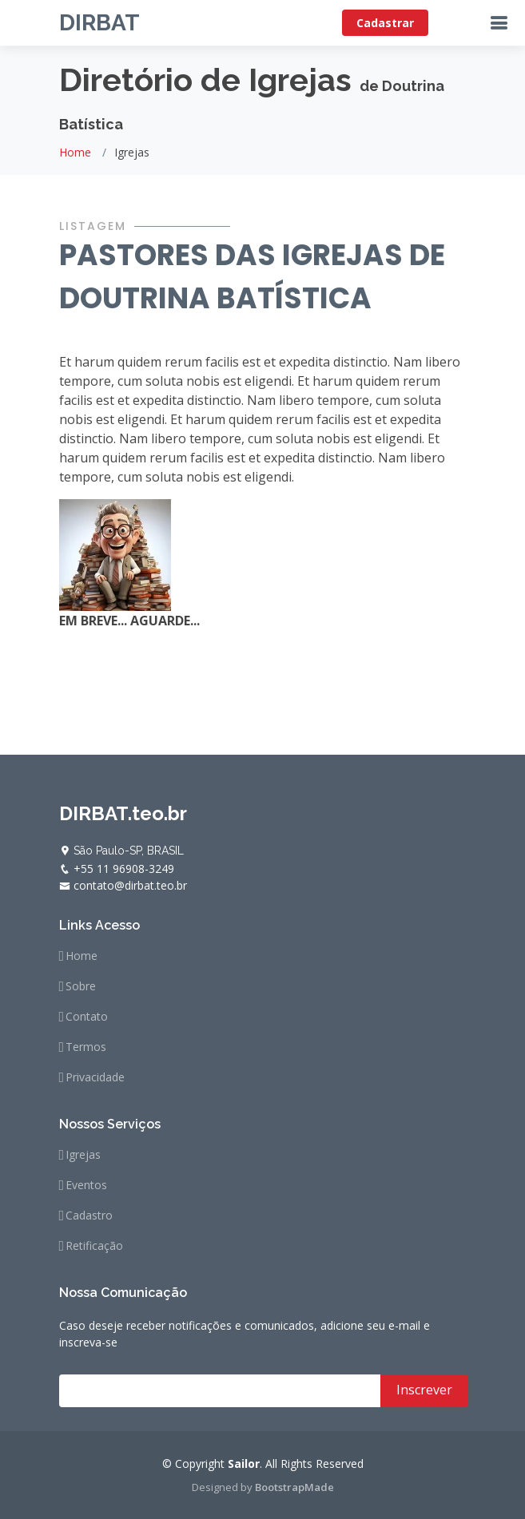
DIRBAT (99, 23)
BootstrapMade (294, 1487)
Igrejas (83, 1154)
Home (75, 152)
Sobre (81, 986)
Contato (87, 1016)
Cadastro (89, 1215)
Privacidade (95, 1077)
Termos (86, 1047)
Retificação (94, 1245)
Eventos (86, 1185)
